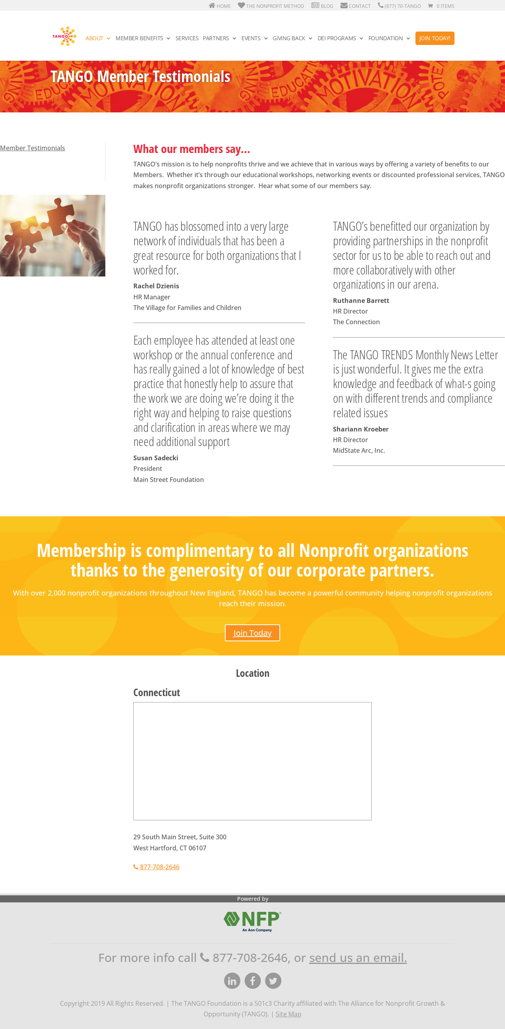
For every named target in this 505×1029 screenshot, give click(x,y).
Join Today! (435, 38)
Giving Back (289, 38)
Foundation (385, 38)
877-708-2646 (156, 867)
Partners (216, 38)
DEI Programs (337, 38)
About (94, 38)
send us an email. (358, 957)
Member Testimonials (32, 148)
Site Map (288, 1014)
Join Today (252, 632)
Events (250, 38)
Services (187, 38)
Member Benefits (139, 38)
